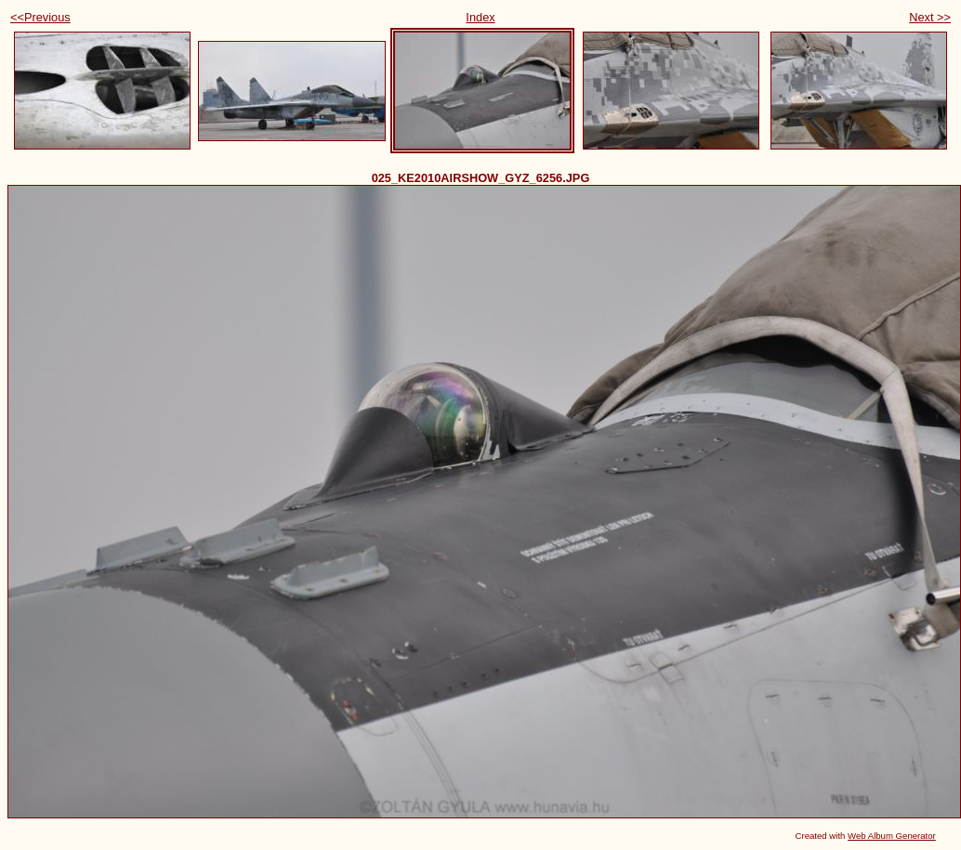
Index (480, 17)
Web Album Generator (892, 835)
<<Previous (40, 17)
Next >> (930, 17)
